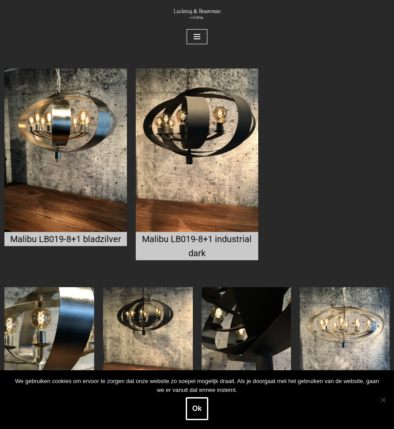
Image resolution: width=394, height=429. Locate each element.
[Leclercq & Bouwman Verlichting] (197, 13)
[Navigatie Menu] (197, 36)
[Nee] (383, 399)
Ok (197, 408)
